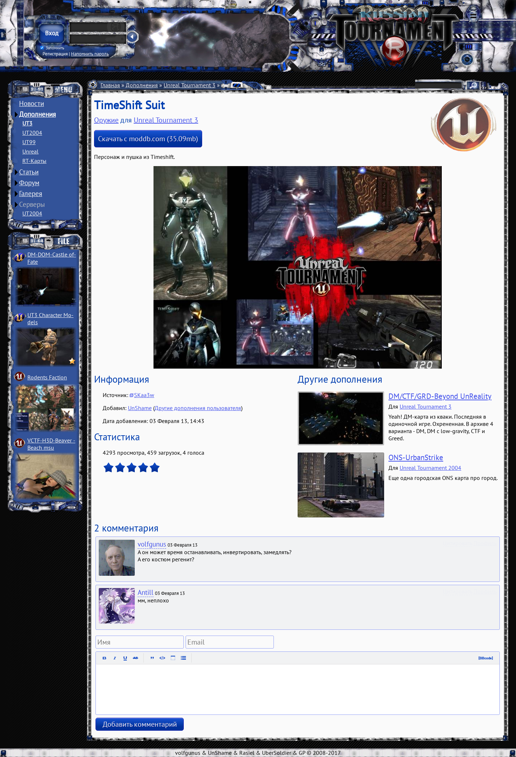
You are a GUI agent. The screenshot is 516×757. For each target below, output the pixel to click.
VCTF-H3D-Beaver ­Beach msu (51, 444)
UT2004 (32, 132)
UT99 (29, 142)
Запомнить (52, 47)
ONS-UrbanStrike (415, 457)
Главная (110, 85)
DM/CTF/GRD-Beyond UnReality (439, 396)
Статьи (29, 172)
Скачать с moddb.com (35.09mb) (148, 138)
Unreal (30, 151)
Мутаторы (233, 85)
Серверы (32, 204)
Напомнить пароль (90, 53)
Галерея (30, 193)
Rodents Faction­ (47, 377)
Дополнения (37, 114)
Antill (146, 592)
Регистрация (55, 53)
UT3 (27, 123)
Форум (29, 182)
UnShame (140, 407)
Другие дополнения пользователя (198, 407)
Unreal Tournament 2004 (430, 467)
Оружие (262, 85)
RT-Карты (34, 160)
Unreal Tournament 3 (189, 85)
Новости (31, 103)
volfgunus (152, 544)
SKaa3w (144, 394)
